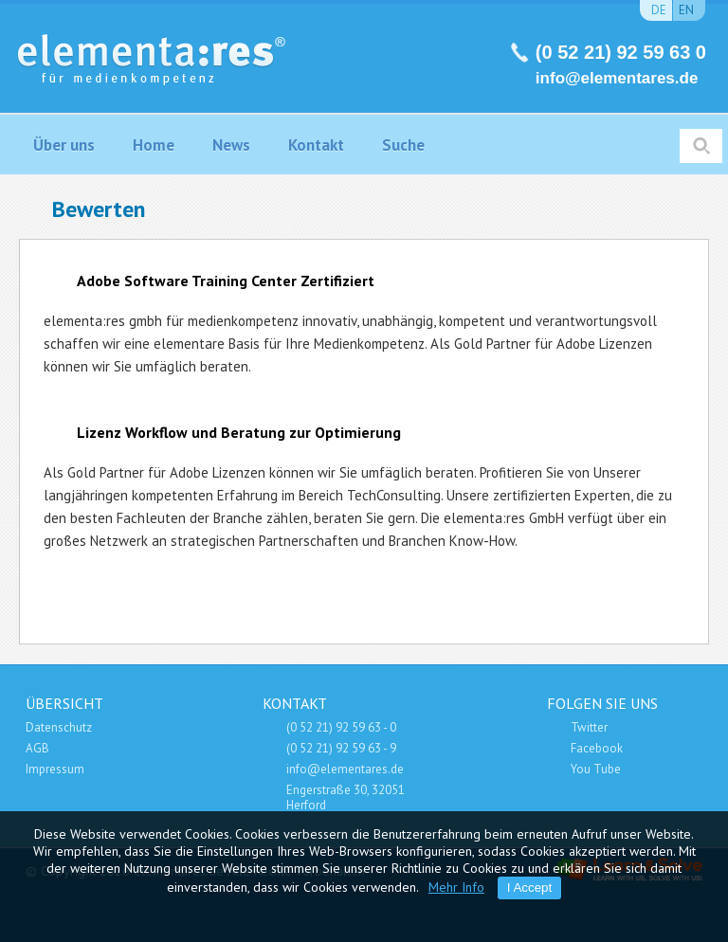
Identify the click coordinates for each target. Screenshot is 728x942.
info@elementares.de (617, 78)
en (686, 10)
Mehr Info (456, 887)
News (231, 145)
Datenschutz (59, 727)
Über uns (64, 145)
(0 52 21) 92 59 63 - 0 (341, 727)
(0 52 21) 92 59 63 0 (621, 52)
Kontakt (316, 145)
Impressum (55, 769)
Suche (403, 145)
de (658, 10)
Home (153, 145)
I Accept (529, 887)
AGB (37, 748)
